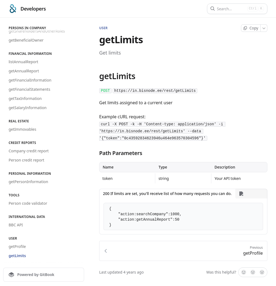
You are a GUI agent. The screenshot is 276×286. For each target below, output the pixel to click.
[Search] (231, 9)
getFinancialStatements (29, 89)
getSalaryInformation (28, 107)
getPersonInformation (28, 181)
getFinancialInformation (30, 80)
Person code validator (28, 203)
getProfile (17, 246)
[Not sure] (252, 272)
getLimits (17, 255)
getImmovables (22, 129)
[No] (262, 272)
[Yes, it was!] (243, 272)
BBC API (16, 224)
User (103, 28)
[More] (264, 28)
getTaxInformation (25, 98)
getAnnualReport (24, 70)
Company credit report (29, 150)
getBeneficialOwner (26, 40)
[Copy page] (251, 28)
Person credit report (26, 160)
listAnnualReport (23, 61)
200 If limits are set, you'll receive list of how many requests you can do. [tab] (167, 193)
